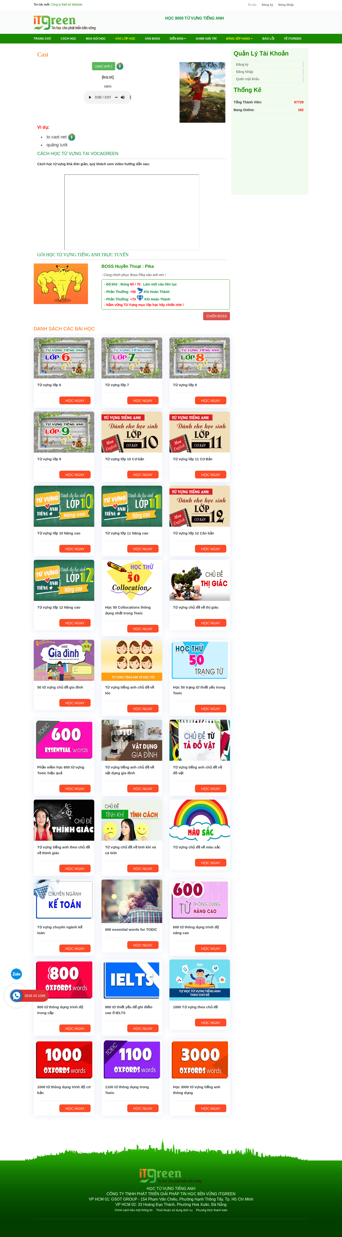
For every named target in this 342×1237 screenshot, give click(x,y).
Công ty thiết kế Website (66, 4)
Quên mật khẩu (247, 79)
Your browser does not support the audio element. (108, 97)
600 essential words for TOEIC (131, 929)
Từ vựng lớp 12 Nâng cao (58, 607)
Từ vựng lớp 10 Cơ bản (124, 459)
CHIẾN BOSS (216, 316)
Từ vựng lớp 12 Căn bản (193, 533)
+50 (133, 292)
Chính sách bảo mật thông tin (134, 1210)
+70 (133, 299)
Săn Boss (152, 38)
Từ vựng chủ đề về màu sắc (196, 847)
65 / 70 (135, 284)
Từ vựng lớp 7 (117, 385)
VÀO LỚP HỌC (125, 38)
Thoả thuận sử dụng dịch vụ (174, 1210)
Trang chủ (42, 38)
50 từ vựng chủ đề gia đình (60, 687)
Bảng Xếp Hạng (239, 38)
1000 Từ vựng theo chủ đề (195, 1007)
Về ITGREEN (292, 38)
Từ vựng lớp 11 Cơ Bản (193, 459)
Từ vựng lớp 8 (185, 385)
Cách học (68, 38)
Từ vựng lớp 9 (49, 459)
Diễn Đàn (178, 38)
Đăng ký (267, 5)
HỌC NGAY (75, 400)
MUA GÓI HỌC (96, 38)
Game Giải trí (206, 38)
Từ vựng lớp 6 (49, 385)
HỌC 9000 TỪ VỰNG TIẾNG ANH (194, 18)
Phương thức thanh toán (211, 1210)
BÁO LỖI (268, 38)
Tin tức (252, 5)
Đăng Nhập (286, 5)
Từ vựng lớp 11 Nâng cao (126, 533)
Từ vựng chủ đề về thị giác (196, 607)
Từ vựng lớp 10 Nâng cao (58, 533)
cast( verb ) (103, 66)
